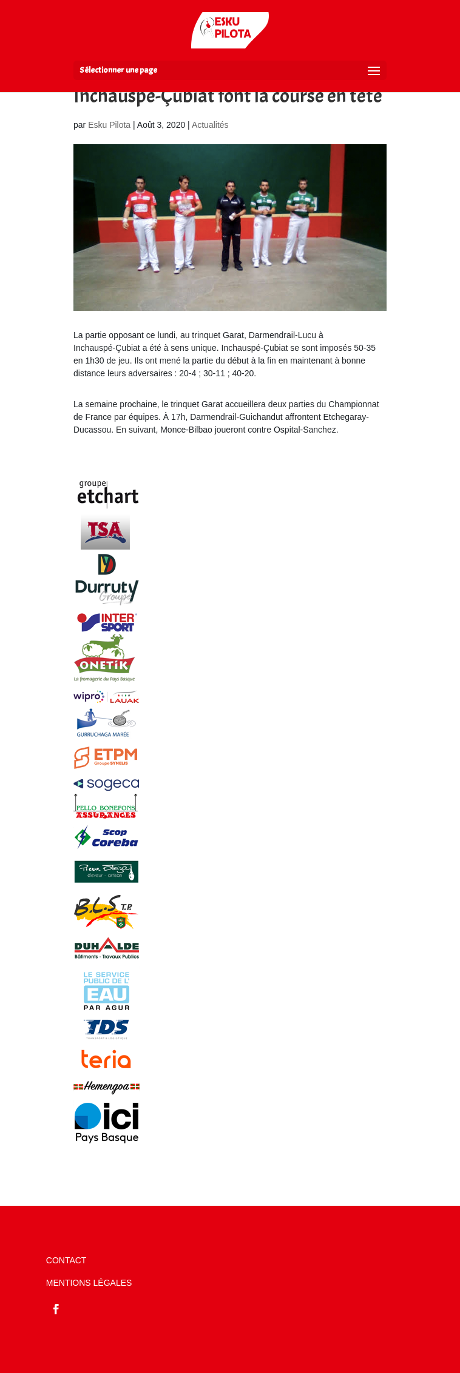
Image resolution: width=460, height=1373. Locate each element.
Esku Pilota (109, 125)
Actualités (210, 125)
